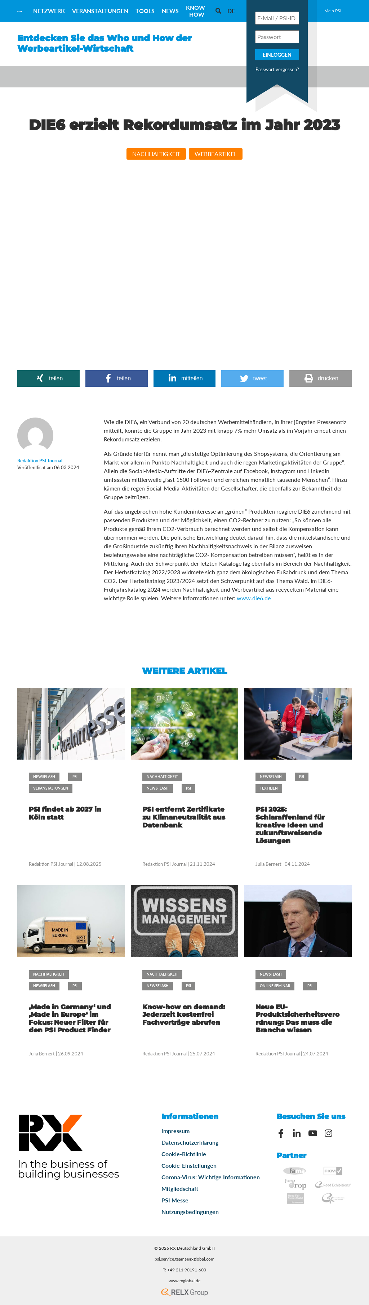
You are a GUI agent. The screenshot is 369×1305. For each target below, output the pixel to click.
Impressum (175, 1130)
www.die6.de (254, 598)
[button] (48, 378)
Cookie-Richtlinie (183, 1153)
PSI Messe (174, 1200)
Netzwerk (49, 10)
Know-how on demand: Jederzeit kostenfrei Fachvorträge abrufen (183, 1015)
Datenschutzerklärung (189, 1142)
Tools (145, 10)
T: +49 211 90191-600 (184, 1269)
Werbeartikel (216, 153)
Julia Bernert (268, 864)
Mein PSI (332, 10)
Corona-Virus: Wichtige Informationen (210, 1177)
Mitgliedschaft (179, 1188)
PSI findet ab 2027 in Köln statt (65, 813)
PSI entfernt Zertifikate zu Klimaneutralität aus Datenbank (183, 817)
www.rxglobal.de (184, 1280)
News (170, 10)
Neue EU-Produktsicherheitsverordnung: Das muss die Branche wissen (297, 1018)
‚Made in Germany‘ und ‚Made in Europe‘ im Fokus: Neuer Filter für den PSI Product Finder (70, 1018)
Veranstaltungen (100, 10)
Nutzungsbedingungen (190, 1211)
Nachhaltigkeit (156, 153)
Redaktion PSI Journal (51, 864)
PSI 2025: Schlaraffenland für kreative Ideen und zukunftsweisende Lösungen (290, 824)
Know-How (196, 11)
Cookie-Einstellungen (189, 1165)
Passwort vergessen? (277, 69)
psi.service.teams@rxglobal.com (184, 1259)
